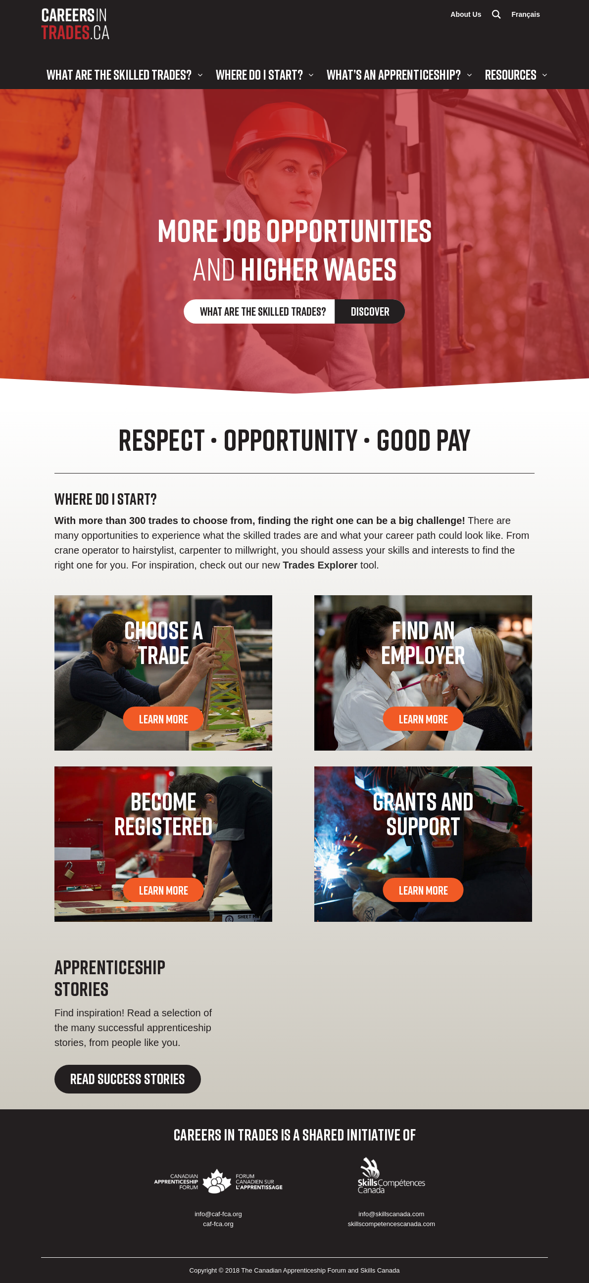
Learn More (163, 719)
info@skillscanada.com (391, 1214)
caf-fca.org (218, 1224)
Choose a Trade (163, 642)
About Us (465, 14)
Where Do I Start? (259, 74)
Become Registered (163, 813)
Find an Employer (423, 642)
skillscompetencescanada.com (391, 1224)
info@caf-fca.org (218, 1214)
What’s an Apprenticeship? (394, 74)
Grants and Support (423, 813)
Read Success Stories (127, 1079)
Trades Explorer (320, 565)
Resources (511, 74)
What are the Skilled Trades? (119, 74)
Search (496, 14)
